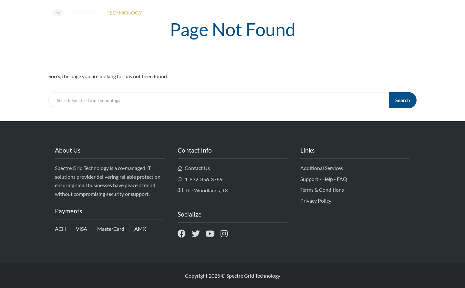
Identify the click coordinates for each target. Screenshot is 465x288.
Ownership (344, 13)
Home (316, 13)
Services (375, 13)
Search (402, 100)
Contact (403, 13)
